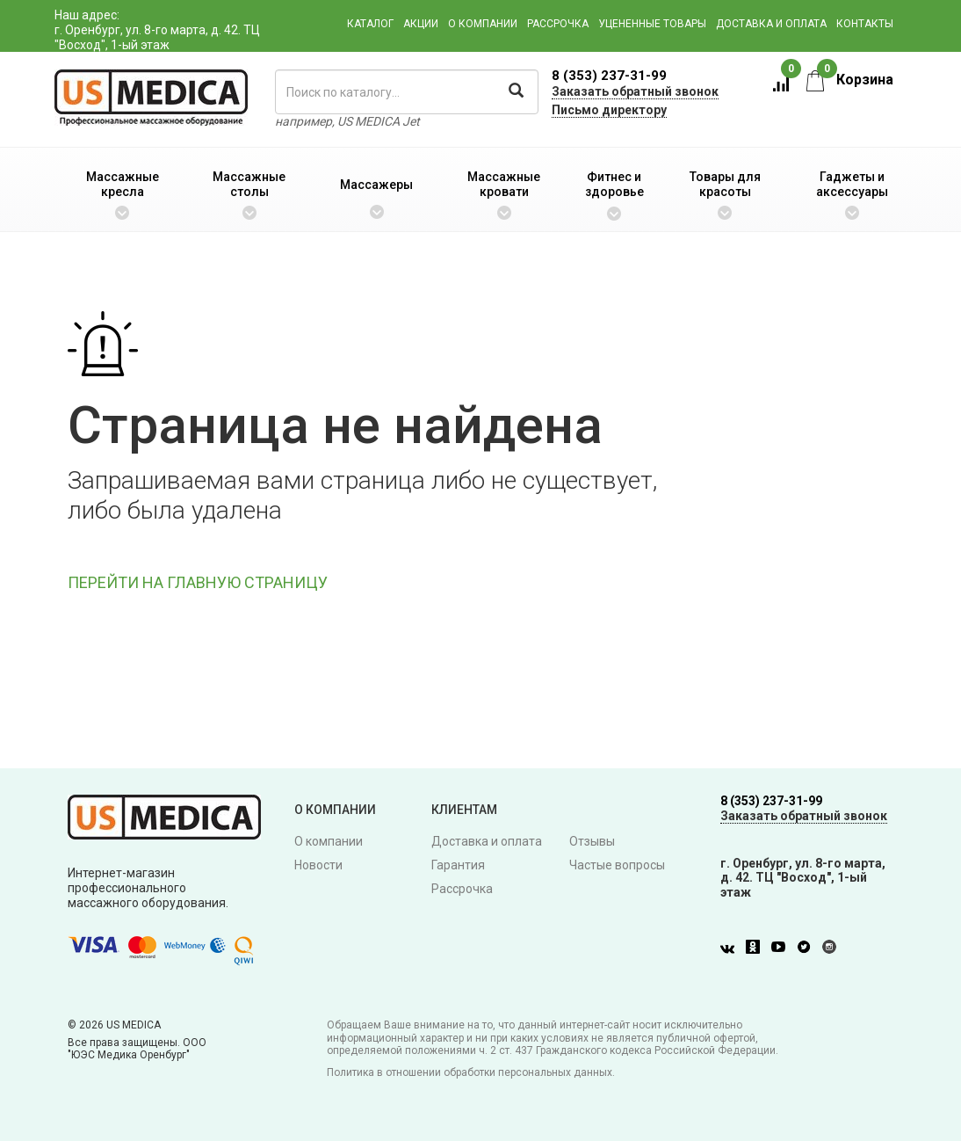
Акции (420, 24)
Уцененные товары (652, 24)
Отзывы (592, 841)
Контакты (864, 24)
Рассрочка (558, 24)
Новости (318, 865)
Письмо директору (609, 110)
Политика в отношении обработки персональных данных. (471, 1072)
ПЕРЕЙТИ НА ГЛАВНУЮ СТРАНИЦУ (198, 582)
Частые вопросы (617, 865)
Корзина (849, 79)
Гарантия (458, 865)
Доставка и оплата (771, 24)
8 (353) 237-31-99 (609, 76)
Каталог (370, 24)
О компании (482, 24)
